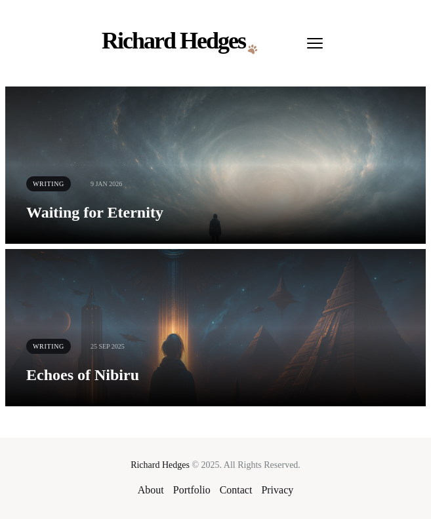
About (151, 489)
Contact (236, 489)
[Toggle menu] (314, 43)
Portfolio (192, 489)
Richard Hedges (160, 465)
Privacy (277, 489)
